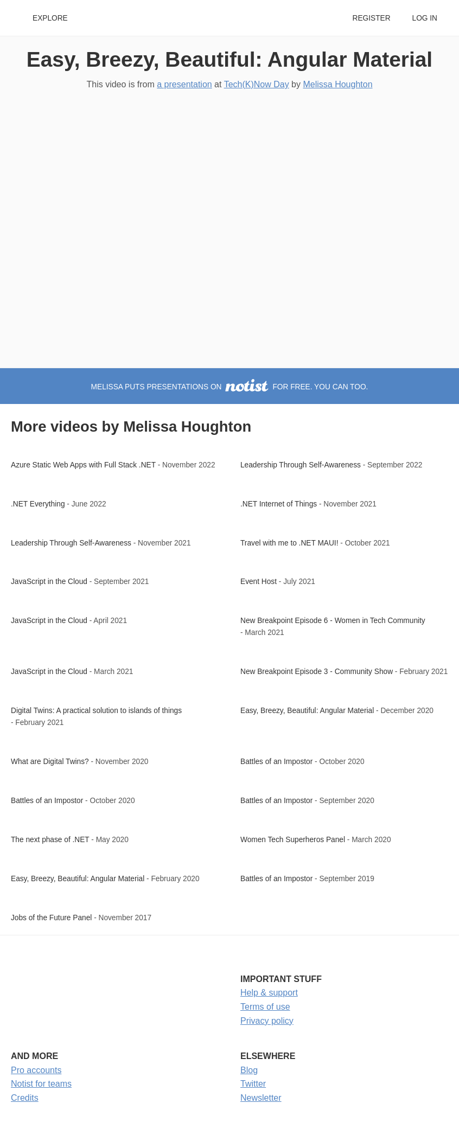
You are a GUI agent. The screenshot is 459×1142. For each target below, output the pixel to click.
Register (371, 18)
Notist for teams (41, 1083)
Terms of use (265, 1006)
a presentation (184, 84)
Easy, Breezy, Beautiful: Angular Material (229, 59)
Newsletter (261, 1097)
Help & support (269, 992)
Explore (50, 18)
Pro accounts (36, 1070)
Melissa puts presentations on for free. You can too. (229, 387)
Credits (25, 1097)
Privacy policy (267, 1020)
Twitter (253, 1083)
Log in (424, 18)
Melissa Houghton (337, 84)
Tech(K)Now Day (256, 84)
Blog (249, 1070)
